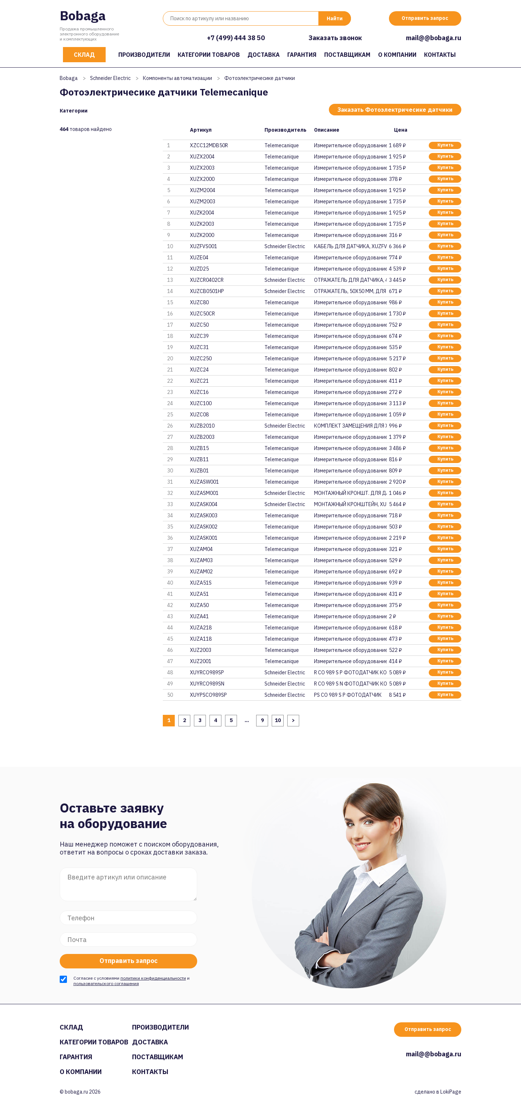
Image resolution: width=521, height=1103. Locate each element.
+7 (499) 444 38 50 (236, 38)
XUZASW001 (204, 482)
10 (278, 720)
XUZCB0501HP (207, 291)
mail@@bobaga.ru (433, 38)
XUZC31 (199, 347)
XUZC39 (199, 336)
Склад (84, 54)
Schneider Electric (110, 78)
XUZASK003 (203, 515)
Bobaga (83, 15)
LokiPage (450, 1092)
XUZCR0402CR (207, 280)
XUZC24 (199, 369)
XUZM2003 (202, 201)
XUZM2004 (202, 190)
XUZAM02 (201, 571)
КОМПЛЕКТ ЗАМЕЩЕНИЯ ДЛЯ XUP (350, 426)
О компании (397, 54)
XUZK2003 (202, 224)
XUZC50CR (202, 313)
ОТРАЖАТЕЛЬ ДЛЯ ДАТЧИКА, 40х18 (350, 280)
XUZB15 (199, 448)
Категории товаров (209, 54)
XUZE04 (199, 257)
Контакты (440, 54)
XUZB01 (199, 470)
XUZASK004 (203, 504)
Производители (144, 54)
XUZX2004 (202, 156)
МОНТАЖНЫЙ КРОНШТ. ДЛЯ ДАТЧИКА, (350, 493)
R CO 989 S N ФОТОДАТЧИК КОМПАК (350, 683)
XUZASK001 (203, 538)
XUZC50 (199, 325)
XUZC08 (199, 414)
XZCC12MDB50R (209, 145)
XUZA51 (199, 594)
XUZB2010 (202, 426)
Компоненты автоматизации (177, 78)
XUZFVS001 (203, 246)
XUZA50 (199, 605)
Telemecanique (281, 145)
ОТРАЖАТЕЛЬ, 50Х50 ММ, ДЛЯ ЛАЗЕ (350, 291)
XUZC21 (199, 381)
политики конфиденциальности (153, 978)
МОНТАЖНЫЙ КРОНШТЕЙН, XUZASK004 (350, 504)
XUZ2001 (200, 661)
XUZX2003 (202, 168)
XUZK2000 (202, 235)
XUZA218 (201, 627)
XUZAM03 (201, 560)
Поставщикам (347, 54)
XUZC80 (199, 302)
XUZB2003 (202, 437)
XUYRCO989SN (207, 683)
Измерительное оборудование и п (350, 145)
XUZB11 (199, 459)
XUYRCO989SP (207, 672)
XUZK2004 (202, 212)
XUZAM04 (201, 549)
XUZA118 (201, 639)
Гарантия (302, 54)
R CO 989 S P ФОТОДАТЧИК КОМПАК (350, 672)
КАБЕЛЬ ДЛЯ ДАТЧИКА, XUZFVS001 (350, 246)
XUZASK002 (203, 526)
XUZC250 (201, 358)
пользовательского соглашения (106, 983)
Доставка (263, 54)
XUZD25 (199, 269)
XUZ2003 (200, 650)
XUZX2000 (202, 179)
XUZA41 (199, 616)
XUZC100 (201, 403)
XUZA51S (201, 583)
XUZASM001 (204, 493)
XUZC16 (199, 392)
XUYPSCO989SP (208, 695)
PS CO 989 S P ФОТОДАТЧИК (348, 695)
